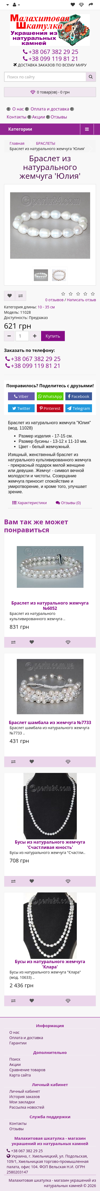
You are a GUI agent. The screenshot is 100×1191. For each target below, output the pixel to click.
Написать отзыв (81, 299)
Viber (21, 396)
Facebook (78, 396)
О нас (18, 109)
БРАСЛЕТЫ (45, 143)
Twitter (21, 408)
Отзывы (59, 117)
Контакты (16, 117)
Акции (38, 117)
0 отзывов (54, 299)
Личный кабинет (24, 1091)
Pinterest (50, 408)
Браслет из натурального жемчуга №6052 (50, 605)
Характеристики (29, 502)
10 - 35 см (46, 306)
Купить (53, 336)
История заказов (24, 1096)
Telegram (78, 408)
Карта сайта (20, 1075)
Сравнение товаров (27, 1069)
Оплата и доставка (50, 109)
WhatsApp (50, 396)
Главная (17, 143)
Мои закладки (22, 1101)
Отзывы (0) (68, 502)
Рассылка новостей (26, 1107)
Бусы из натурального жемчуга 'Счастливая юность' (50, 844)
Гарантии (18, 1042)
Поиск (14, 1059)
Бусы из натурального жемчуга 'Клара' (50, 964)
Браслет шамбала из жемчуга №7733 (50, 722)
